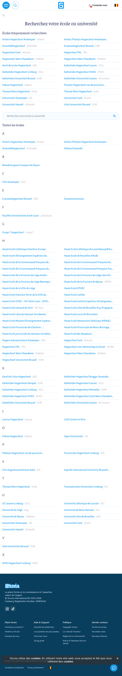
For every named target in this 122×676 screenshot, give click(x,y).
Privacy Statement (35, 667)
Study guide (39, 641)
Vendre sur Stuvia (12, 631)
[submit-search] (114, 116)
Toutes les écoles (99, 627)
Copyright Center (70, 627)
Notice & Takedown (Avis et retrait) (74, 642)
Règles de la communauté (74, 636)
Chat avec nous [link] (40, 636)
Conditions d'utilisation (14, 667)
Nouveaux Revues (99, 636)
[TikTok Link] (13, 608)
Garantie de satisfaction (44, 627)
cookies (36, 658)
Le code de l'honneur (72, 631)
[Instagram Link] (7, 608)
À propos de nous (12, 636)
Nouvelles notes (99, 631)
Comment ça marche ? (14, 627)
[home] (61, 5)
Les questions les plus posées (46, 631)
